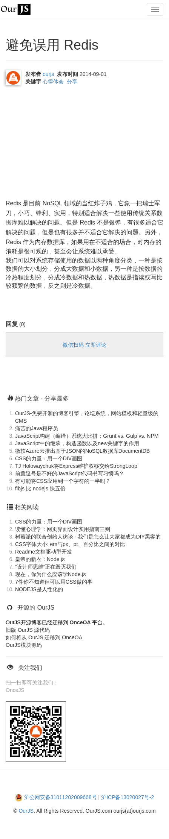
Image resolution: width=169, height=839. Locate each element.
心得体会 (53, 82)
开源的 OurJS (35, 607)
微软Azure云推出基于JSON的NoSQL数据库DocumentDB (82, 451)
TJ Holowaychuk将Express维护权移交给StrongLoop (76, 466)
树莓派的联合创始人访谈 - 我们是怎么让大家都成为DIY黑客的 (88, 537)
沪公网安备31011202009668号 (60, 797)
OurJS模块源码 (24, 645)
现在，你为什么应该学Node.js (50, 574)
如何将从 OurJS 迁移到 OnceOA (44, 637)
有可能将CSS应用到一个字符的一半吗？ (63, 481)
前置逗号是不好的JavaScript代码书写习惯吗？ (69, 473)
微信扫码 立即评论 (84, 345)
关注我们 (30, 668)
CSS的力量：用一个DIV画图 (48, 458)
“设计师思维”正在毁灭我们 (46, 567)
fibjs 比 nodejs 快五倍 (40, 488)
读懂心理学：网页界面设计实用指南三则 (62, 529)
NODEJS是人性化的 (39, 589)
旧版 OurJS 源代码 (28, 630)
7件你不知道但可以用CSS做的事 (53, 582)
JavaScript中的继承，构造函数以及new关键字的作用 (77, 443)
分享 (72, 82)
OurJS (26, 811)
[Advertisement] (62, 144)
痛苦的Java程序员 (36, 428)
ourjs (48, 74)
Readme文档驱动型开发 (43, 552)
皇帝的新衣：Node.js (40, 559)
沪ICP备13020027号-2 (127, 797)
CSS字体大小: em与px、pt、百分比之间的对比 (70, 544)
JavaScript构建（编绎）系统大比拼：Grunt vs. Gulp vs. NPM (86, 436)
